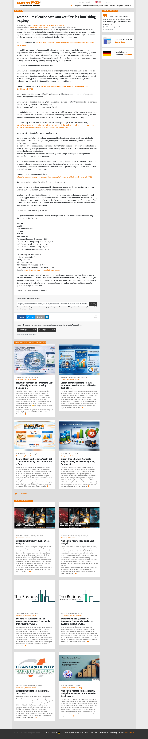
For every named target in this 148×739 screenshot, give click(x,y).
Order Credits (103, 6)
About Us (128, 6)
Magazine (120, 6)
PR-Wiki (81, 2)
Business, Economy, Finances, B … (34, 454)
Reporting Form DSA (116, 733)
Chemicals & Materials (31, 377)
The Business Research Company (26, 615)
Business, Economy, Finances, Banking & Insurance (48, 25)
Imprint (88, 2)
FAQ (66, 733)
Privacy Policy (79, 733)
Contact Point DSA (103, 733)
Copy (93, 304)
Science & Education (74, 686)
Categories (77, 6)
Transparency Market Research (38, 27)
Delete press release (27, 330)
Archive (112, 6)
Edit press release (47, 330)
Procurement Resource (23, 538)
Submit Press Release (90, 6)
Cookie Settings (129, 733)
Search (126, 2)
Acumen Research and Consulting (71, 688)
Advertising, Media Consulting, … (79, 377)
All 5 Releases (21, 494)
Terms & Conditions (90, 733)
